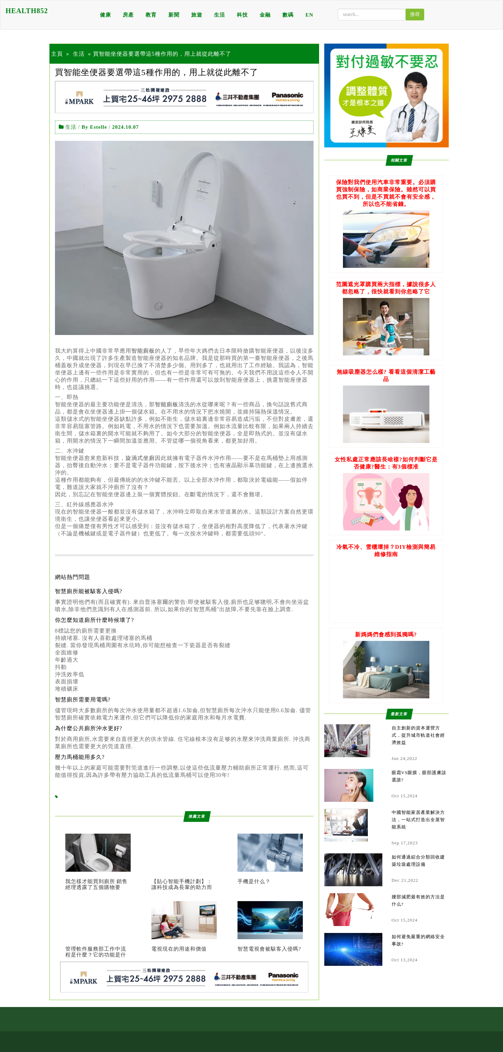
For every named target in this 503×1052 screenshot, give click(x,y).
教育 (151, 15)
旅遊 (196, 15)
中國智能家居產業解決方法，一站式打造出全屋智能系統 (418, 819)
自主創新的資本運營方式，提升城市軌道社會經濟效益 (418, 735)
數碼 (288, 15)
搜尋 (415, 14)
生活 (219, 15)
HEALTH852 (27, 11)
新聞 (173, 15)
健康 (105, 15)
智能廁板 (143, 351)
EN (309, 15)
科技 (242, 15)
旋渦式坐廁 (140, 458)
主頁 (57, 54)
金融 (265, 15)
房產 (128, 15)
